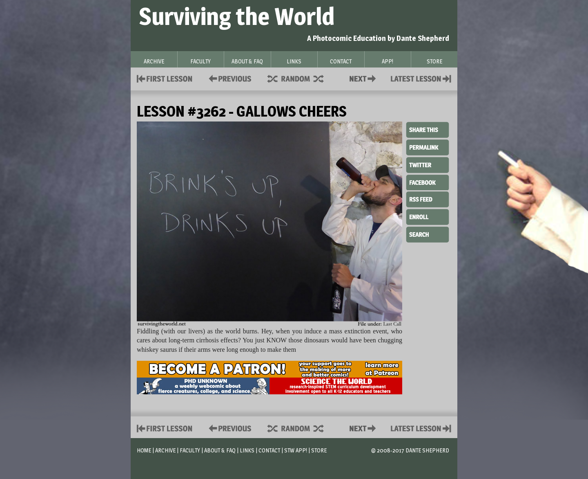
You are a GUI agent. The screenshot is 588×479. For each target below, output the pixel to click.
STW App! (295, 450)
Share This (427, 130)
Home (144, 450)
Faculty (190, 450)
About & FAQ (220, 450)
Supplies (301, 77)
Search (427, 234)
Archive (165, 450)
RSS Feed (427, 198)
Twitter (427, 164)
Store (319, 450)
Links (247, 450)
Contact (364, 77)
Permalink (427, 147)
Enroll (427, 216)
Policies (228, 77)
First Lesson (165, 77)
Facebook (427, 181)
